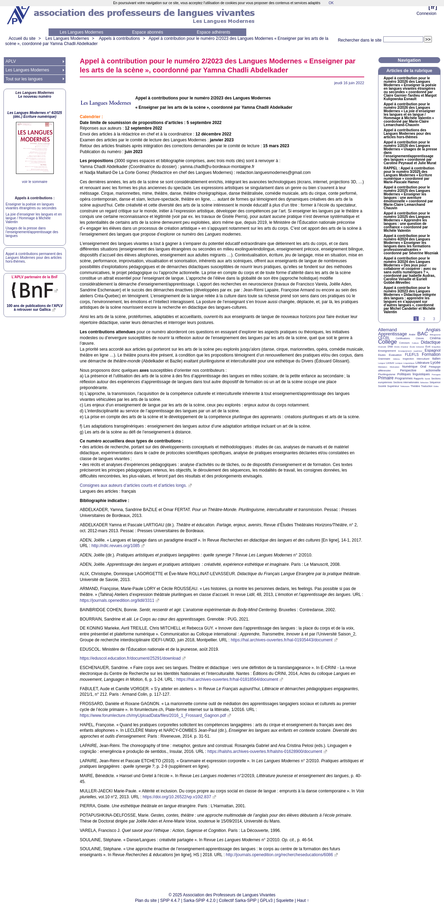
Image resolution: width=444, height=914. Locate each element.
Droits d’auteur (401, 347)
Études (382, 355)
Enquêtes (436, 347)
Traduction (427, 386)
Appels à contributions (119, 38)
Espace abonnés (147, 32)
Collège (387, 342)
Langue (381, 363)
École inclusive (417, 347)
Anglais (433, 329)
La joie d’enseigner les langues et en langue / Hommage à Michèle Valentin (34, 218)
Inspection (408, 359)
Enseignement (387, 350)
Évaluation (395, 355)
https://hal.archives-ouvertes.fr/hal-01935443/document (282, 640)
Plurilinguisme (386, 374)
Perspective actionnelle (420, 370)
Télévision (405, 386)
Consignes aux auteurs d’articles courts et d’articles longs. (133, 485)
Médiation (382, 367)
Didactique (431, 342)
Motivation (394, 367)
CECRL (384, 338)
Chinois (420, 338)
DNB (390, 346)
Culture (415, 343)
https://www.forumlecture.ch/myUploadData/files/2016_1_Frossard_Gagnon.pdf (153, 715)
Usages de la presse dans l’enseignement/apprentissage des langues (32, 232)
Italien (436, 358)
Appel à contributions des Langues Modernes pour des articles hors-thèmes (407, 134)
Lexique (398, 363)
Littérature (423, 362)
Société (382, 386)
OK (330, 3)
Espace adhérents (213, 32)
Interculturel (423, 359)
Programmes (404, 378)
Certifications (403, 338)
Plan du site (146, 900)
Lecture (390, 363)
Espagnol (433, 350)
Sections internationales (406, 382)
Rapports (419, 378)
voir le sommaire (34, 182)
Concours (404, 343)
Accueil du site (22, 38)
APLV (11, 61)
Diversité (382, 347)
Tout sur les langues (24, 79)
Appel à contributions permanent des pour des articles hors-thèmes (34, 257)
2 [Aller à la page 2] (424, 319)
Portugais (436, 374)
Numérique (409, 366)
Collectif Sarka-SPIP (238, 900)
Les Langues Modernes (81, 32)
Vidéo (435, 386)
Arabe (412, 334)
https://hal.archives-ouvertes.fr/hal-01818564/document (227, 679)
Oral (423, 366)
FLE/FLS (411, 355)
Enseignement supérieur (410, 351)
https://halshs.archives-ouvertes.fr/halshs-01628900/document (264, 751)
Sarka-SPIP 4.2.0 (199, 900)
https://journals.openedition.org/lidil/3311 (117, 600)
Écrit (427, 346)
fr (433, 7)
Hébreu (396, 359)
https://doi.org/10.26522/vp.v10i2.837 (177, 796)
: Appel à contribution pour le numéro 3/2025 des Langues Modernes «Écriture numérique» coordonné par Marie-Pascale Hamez (409, 175)
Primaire (386, 378)
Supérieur (393, 386)
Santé (427, 379)
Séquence (435, 382)
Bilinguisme (435, 335)
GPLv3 (266, 900)
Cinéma (435, 338)
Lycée (435, 362)
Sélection (424, 382)
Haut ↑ (303, 900)
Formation (431, 354)
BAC (422, 333)
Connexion (426, 13)
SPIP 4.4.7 (170, 900)
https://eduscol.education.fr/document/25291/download (130, 658)
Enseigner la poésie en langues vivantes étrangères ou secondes (31, 206)
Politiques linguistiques (413, 374)
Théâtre (415, 386)
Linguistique (409, 363)
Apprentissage (392, 333)
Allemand (387, 329)
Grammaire (384, 359)
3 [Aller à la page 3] (434, 319)
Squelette (285, 900)
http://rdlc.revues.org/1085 (116, 545)
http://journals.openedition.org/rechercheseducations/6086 (279, 854)
